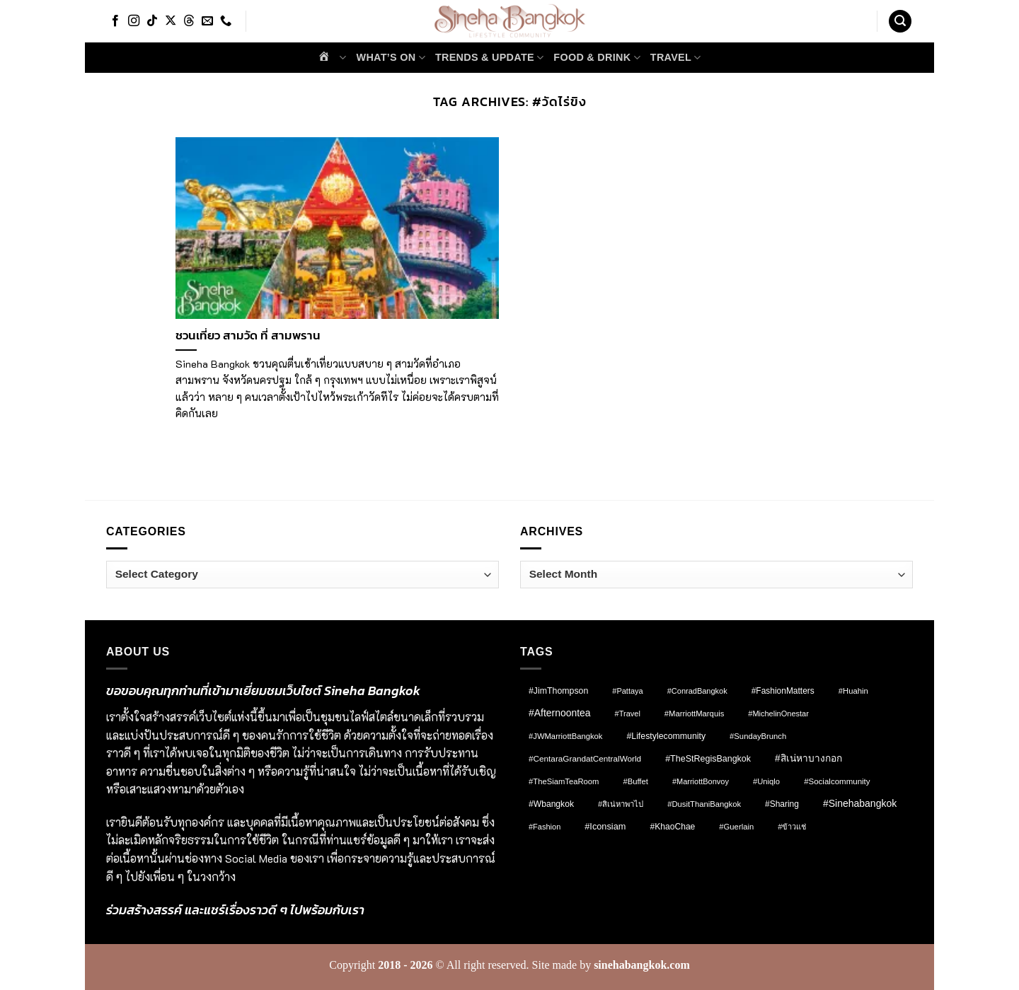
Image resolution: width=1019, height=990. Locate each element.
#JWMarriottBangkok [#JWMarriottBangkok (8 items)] (565, 736)
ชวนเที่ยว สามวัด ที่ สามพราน (248, 336)
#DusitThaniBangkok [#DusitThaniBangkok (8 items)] (704, 804)
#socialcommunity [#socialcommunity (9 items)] (837, 781)
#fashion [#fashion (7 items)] (544, 826)
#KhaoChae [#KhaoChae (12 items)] (672, 827)
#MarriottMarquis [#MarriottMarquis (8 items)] (694, 713)
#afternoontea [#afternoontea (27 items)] (560, 712)
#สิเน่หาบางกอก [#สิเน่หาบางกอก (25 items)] (808, 758)
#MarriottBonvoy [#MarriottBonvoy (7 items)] (700, 781)
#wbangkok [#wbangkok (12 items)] (551, 804)
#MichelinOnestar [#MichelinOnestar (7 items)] (778, 713)
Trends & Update (489, 57)
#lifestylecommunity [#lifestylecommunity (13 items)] (666, 736)
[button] (900, 21)
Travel (675, 57)
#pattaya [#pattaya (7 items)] (627, 691)
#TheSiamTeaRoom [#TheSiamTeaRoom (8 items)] (564, 781)
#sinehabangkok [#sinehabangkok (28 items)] (860, 803)
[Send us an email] (207, 21)
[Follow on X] (170, 21)
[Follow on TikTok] (152, 21)
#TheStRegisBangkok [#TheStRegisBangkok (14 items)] (708, 759)
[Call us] (225, 21)
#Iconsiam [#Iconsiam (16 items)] (605, 826)
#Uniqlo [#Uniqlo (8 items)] (766, 781)
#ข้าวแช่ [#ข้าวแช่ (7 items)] (792, 826)
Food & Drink (596, 57)
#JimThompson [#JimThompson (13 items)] (558, 691)
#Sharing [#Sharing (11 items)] (782, 804)
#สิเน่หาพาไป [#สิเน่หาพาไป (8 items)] (620, 804)
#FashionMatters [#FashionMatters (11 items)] (783, 691)
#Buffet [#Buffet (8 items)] (635, 781)
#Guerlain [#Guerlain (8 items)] (736, 826)
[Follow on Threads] (189, 21)
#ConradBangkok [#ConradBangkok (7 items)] (697, 691)
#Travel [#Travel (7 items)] (627, 713)
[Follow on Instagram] (133, 21)
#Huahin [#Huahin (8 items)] (853, 691)
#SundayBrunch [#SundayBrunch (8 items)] (758, 736)
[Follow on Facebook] (115, 21)
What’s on (391, 57)
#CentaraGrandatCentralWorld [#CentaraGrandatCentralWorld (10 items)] (585, 758)
